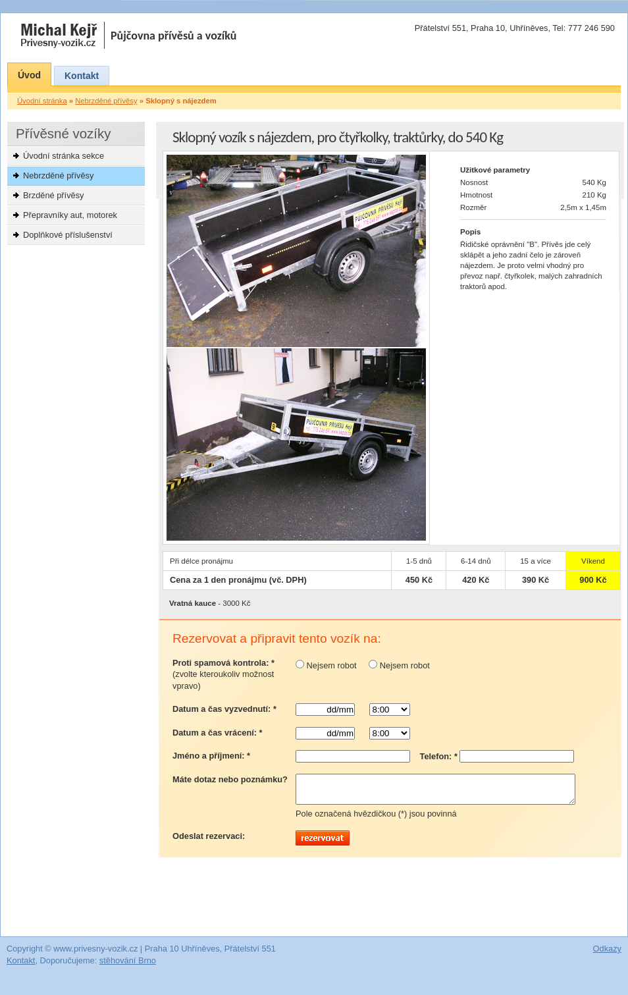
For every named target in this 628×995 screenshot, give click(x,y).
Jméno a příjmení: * (211, 756)
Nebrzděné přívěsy (58, 175)
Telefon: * (439, 756)
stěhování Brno (127, 966)
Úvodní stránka (42, 101)
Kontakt (82, 75)
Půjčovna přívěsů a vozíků (174, 35)
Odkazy (607, 954)
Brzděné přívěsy (53, 195)
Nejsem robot (326, 665)
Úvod (29, 75)
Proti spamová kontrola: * (223, 674)
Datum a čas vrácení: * (217, 733)
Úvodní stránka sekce (63, 156)
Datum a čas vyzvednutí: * (224, 709)
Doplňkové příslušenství (68, 235)
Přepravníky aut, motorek (70, 215)
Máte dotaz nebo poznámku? (230, 779)
